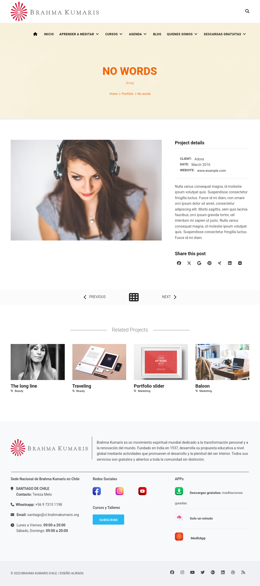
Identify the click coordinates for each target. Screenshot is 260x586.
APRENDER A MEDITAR (79, 34)
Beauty (19, 391)
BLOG (157, 34)
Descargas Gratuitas (225, 34)
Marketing (144, 391)
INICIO (49, 34)
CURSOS (114, 34)
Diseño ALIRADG (72, 573)
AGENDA (138, 34)
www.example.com (212, 170)
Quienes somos (182, 34)
